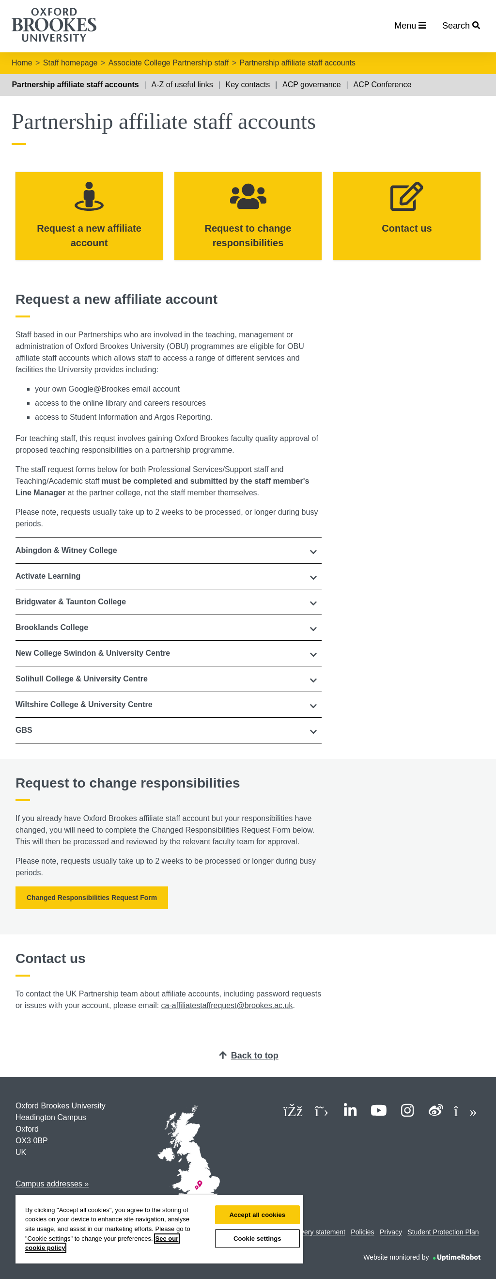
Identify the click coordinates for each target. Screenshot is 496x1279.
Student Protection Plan (443, 1232)
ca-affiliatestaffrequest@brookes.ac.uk (227, 1005)
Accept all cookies (257, 1214)
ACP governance (311, 84)
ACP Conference (383, 84)
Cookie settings (257, 1238)
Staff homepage (70, 63)
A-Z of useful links (182, 84)
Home (22, 63)
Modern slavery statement (306, 1232)
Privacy (391, 1232)
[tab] (169, 550)
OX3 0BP (32, 1141)
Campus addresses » (52, 1184)
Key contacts (248, 84)
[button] (169, 550)
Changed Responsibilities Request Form (92, 897)
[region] (159, 1229)
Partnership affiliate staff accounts (297, 63)
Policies (362, 1232)
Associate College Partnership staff (168, 63)
